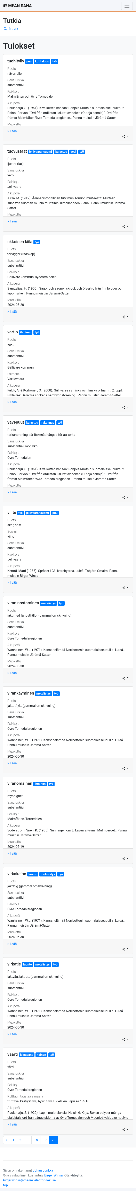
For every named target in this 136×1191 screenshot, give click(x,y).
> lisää (12, 131)
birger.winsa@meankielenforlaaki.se (29, 1180)
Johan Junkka (43, 1170)
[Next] (6, 1140)
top (5, 1185)
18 (36, 1140)
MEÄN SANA (17, 5)
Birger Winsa (53, 1175)
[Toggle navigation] (127, 6)
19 (45, 1140)
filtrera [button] (10, 28)
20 (55, 1140)
